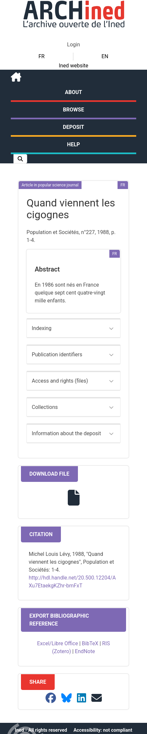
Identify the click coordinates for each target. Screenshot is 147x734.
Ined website (73, 65)
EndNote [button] (85, 651)
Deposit (73, 127)
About (73, 92)
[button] (20, 158)
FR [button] (41, 56)
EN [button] (104, 56)
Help (73, 144)
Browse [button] (73, 110)
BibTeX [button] (90, 643)
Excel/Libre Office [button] (57, 643)
